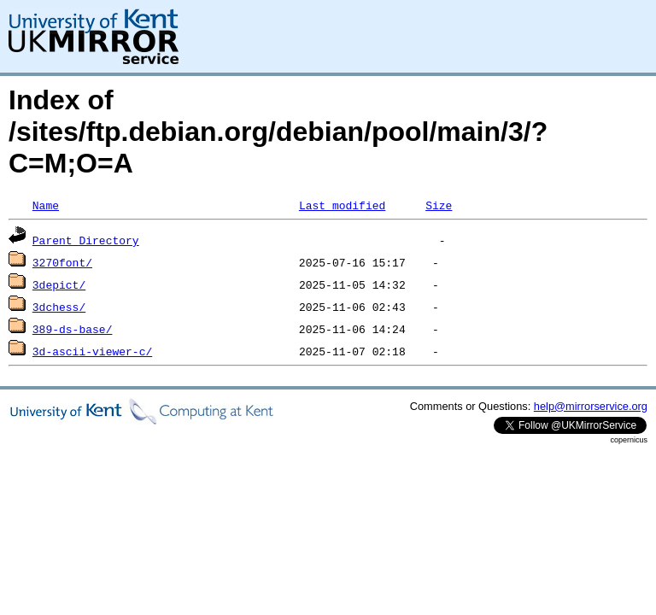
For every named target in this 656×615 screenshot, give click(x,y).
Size (438, 205)
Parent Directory (85, 240)
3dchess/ (58, 306)
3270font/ (62, 262)
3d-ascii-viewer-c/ (92, 351)
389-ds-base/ (72, 329)
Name (45, 205)
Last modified (342, 205)
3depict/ (58, 284)
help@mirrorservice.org (590, 406)
